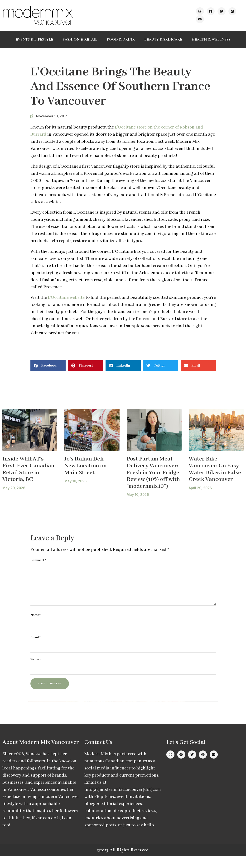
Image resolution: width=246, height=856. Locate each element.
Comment (38, 560)
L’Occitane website (66, 297)
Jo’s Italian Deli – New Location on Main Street (86, 465)
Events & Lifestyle (34, 39)
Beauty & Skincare (163, 39)
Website (35, 659)
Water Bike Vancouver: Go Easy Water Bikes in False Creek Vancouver (215, 469)
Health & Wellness (211, 39)
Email (35, 637)
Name (35, 615)
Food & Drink (121, 39)
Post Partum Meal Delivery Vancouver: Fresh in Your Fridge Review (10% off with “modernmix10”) (153, 472)
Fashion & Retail (80, 39)
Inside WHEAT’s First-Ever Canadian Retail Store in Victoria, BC (28, 469)
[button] (48, 365)
